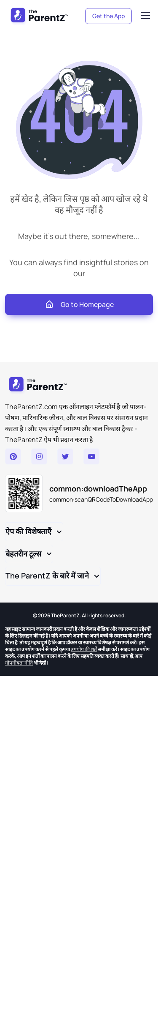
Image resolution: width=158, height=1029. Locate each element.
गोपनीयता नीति (19, 662)
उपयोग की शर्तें (84, 649)
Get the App (108, 16)
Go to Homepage (79, 304)
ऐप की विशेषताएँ (28, 531)
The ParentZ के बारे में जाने (47, 575)
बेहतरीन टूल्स (23, 553)
